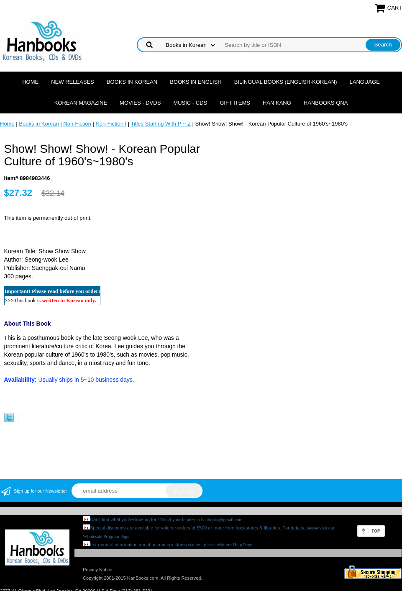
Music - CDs (190, 103)
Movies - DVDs (140, 103)
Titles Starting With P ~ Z (160, 124)
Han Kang (277, 103)
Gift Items (235, 103)
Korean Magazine (80, 103)
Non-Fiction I (110, 124)
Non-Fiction (77, 124)
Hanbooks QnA (326, 103)
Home (30, 82)
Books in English (196, 82)
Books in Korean (132, 82)
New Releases (72, 82)
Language (365, 82)
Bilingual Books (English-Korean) (285, 82)
